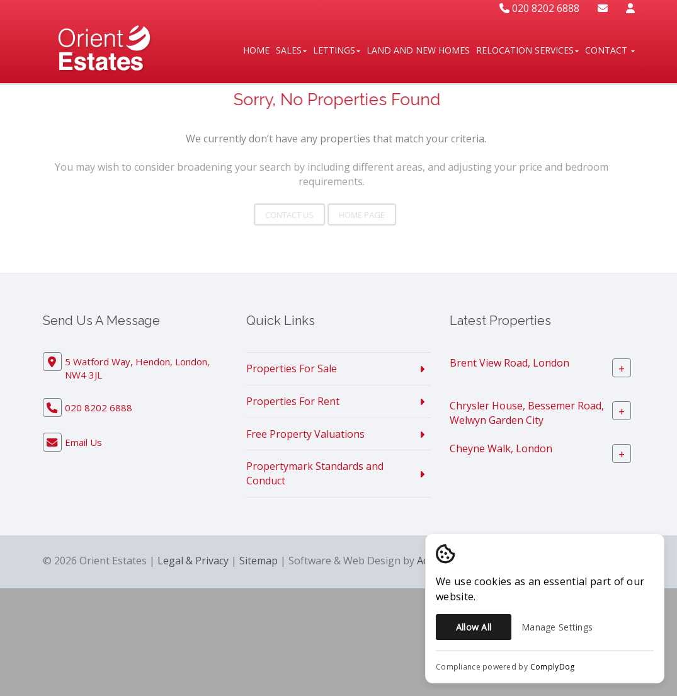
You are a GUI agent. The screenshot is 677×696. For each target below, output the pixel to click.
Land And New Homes (418, 50)
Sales (291, 50)
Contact (610, 50)
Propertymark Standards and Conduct (315, 473)
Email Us (83, 442)
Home (256, 50)
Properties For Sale (291, 368)
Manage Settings (557, 627)
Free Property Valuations (305, 434)
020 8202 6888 (539, 8)
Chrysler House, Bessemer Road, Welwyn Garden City (527, 413)
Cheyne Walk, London (501, 448)
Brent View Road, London (509, 363)
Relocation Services (527, 50)
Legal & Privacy (193, 561)
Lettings (336, 50)
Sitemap (258, 561)
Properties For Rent (292, 401)
